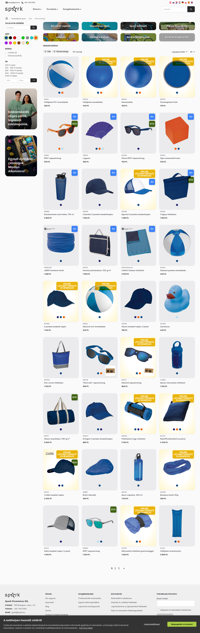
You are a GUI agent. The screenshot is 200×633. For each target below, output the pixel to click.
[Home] (6, 18)
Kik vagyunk (50, 598)
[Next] (124, 568)
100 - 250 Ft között (13, 68)
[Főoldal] (20, 595)
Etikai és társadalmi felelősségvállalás (126, 610)
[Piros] (14, 37)
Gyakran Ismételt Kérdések (56, 614)
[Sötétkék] (138, 149)
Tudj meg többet (86, 628)
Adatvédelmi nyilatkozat (121, 598)
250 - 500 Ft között (13, 70)
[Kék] (6, 37)
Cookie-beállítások (152, 624)
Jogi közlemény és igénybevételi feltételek (129, 606)
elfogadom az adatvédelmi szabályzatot (175, 610)
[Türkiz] (31, 37)
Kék (48, 51)
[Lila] (6, 42)
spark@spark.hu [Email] (18, 612)
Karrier (48, 610)
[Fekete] (10, 37)
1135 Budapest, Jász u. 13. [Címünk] (24, 605)
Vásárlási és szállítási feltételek (124, 602)
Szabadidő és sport (18, 19)
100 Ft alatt (10, 65)
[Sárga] (14, 42)
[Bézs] (23, 42)
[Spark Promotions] (14, 9)
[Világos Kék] (62, 149)
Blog (47, 606)
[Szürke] (27, 37)
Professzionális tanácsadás (89, 598)
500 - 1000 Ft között (14, 73)
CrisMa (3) (12, 52)
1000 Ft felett (11, 76)
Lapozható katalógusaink (89, 606)
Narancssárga (60, 51)
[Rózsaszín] (10, 42)
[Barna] (18, 42)
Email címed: (162, 598)
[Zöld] (23, 37)
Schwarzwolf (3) (14, 56)
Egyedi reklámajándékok (88, 602)
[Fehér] (18, 37)
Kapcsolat (49, 602)
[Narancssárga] (35, 37)
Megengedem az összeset (182, 624)
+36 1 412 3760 (29, 3)
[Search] (191, 9)
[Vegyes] (27, 42)
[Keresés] (33, 28)
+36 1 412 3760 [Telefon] (20, 609)
